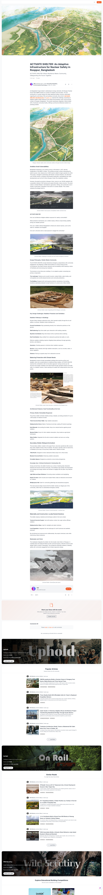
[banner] (63, 639)
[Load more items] (63, 727)
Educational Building (64, 72)
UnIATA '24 (60, 86)
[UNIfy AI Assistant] (100, 887)
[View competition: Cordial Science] (75, 881)
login (58, 615)
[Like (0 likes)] (44, 583)
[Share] (77, 72)
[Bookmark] (80, 72)
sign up (63, 615)
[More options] (83, 72)
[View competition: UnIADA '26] (51, 881)
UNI (46, 72)
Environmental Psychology (52, 73)
